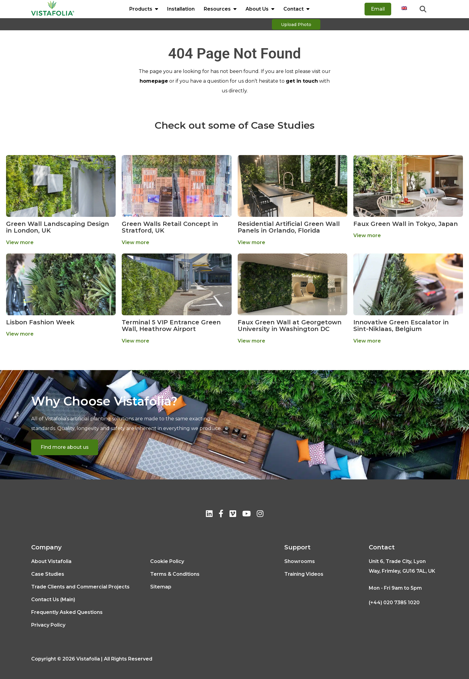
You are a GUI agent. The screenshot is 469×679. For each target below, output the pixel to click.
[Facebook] (221, 515)
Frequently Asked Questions (67, 612)
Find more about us (65, 447)
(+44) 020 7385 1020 (394, 602)
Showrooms (299, 561)
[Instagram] (260, 515)
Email (378, 9)
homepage (154, 81)
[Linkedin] (209, 515)
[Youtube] (246, 515)
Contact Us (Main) (53, 599)
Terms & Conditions (175, 574)
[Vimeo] (233, 515)
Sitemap (160, 587)
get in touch (302, 81)
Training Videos (303, 574)
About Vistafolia (51, 561)
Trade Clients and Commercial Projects (80, 587)
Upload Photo (296, 24)
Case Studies (47, 574)
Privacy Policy (48, 625)
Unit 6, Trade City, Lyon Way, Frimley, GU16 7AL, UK (402, 566)
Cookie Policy (167, 561)
